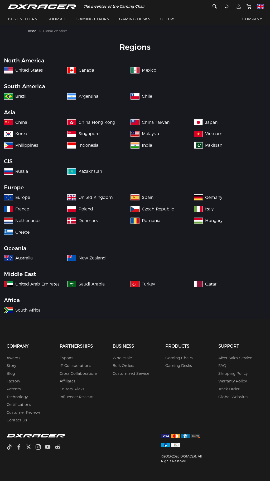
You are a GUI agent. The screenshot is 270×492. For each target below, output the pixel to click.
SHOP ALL (56, 19)
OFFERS (168, 19)
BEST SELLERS (22, 19)
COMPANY (252, 19)
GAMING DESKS (134, 19)
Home (31, 31)
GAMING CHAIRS (92, 19)
